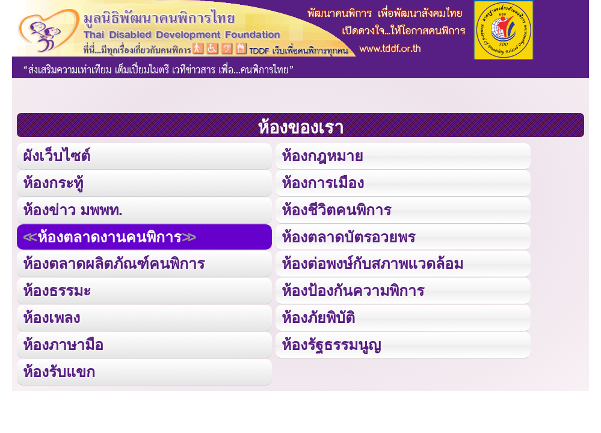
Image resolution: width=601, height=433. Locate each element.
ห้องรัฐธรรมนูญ (331, 344)
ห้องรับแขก (59, 371)
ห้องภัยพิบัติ (318, 317)
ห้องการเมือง (323, 182)
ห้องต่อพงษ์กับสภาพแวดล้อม (372, 263)
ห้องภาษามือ (63, 344)
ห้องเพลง (51, 317)
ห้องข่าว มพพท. (73, 209)
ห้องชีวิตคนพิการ (336, 209)
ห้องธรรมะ (57, 290)
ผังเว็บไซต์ (56, 155)
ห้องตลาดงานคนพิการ (109, 237)
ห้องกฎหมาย (322, 155)
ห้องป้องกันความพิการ (353, 290)
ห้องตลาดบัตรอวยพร (348, 237)
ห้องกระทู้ (53, 182)
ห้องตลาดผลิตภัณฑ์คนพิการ (114, 263)
